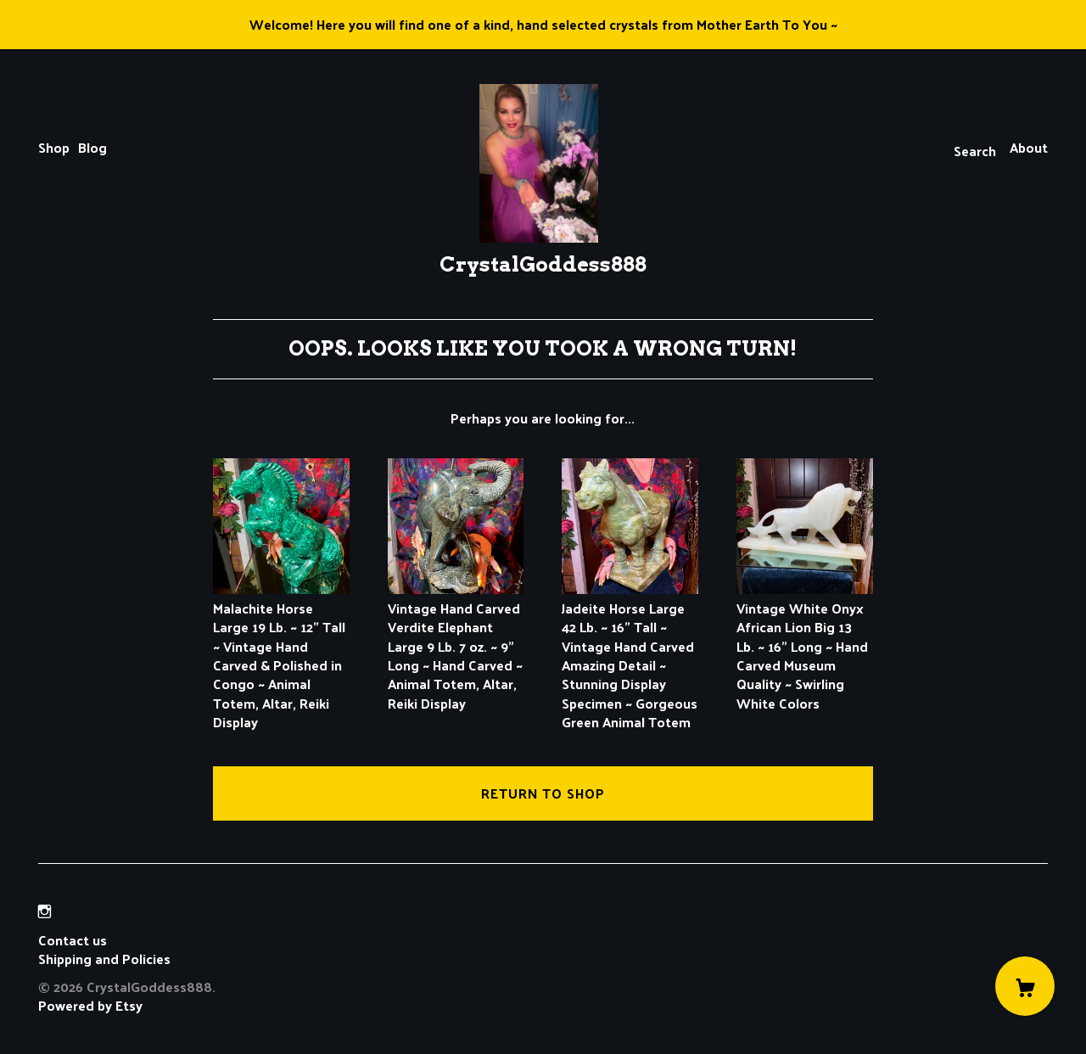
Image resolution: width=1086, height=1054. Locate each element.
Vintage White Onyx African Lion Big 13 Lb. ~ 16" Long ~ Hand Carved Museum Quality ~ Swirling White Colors (804, 645)
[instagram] (44, 911)
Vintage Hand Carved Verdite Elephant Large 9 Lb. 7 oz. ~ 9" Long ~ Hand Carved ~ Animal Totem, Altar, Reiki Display (456, 645)
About (1029, 147)
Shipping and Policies (104, 958)
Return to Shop (543, 793)
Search (975, 150)
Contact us (72, 940)
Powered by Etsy (90, 1005)
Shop (54, 147)
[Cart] (1025, 986)
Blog (92, 147)
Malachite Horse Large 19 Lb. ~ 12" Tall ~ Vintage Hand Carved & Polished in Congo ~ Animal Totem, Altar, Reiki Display (281, 655)
